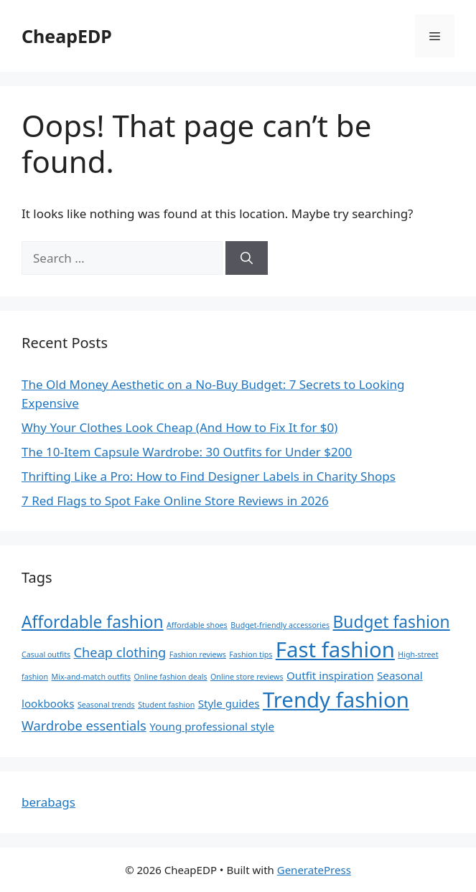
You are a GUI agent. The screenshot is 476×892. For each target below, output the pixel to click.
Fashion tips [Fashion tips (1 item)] (250, 654)
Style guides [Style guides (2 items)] (229, 703)
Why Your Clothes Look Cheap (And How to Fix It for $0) (179, 427)
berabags (48, 802)
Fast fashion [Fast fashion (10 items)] (335, 649)
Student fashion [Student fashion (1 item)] (166, 705)
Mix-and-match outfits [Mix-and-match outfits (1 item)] (91, 677)
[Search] (246, 258)
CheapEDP (67, 36)
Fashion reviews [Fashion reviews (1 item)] (197, 654)
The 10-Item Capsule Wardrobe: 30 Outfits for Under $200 (187, 451)
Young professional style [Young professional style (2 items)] (211, 726)
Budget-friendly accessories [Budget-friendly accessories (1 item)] (280, 625)
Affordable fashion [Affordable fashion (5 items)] (93, 622)
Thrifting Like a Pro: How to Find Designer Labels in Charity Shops (209, 476)
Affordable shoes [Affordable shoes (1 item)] (197, 625)
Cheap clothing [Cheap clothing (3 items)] (120, 652)
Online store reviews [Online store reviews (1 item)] (247, 677)
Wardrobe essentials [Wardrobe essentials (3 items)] (84, 725)
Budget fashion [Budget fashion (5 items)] (391, 622)
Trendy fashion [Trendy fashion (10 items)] (336, 699)
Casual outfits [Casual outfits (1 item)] (46, 654)
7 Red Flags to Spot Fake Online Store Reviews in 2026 (175, 500)
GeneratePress (314, 870)
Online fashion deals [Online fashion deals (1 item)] (170, 677)
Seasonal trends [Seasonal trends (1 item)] (106, 705)
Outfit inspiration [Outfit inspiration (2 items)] (330, 675)
